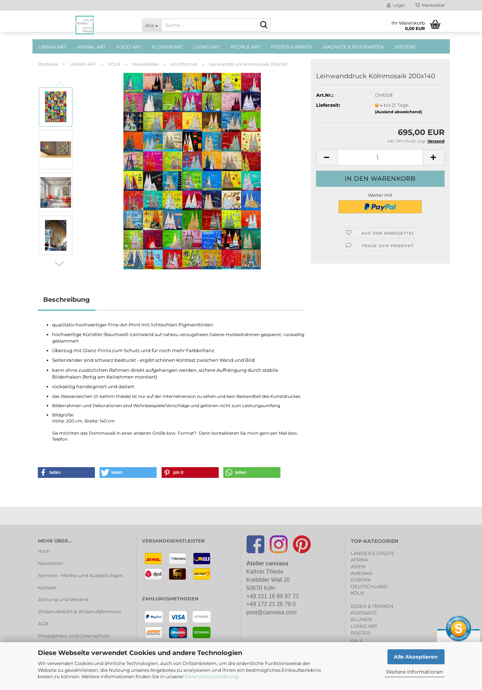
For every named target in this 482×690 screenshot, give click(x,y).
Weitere (405, 47)
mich (44, 551)
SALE (357, 641)
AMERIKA (361, 573)
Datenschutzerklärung (211, 676)
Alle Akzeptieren (416, 657)
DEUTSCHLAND (369, 586)
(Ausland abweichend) (398, 111)
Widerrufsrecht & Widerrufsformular (79, 611)
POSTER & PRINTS (291, 47)
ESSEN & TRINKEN (372, 606)
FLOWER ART (167, 47)
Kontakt (47, 587)
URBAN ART (52, 47)
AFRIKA (359, 559)
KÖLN (357, 593)
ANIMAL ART (91, 47)
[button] (59, 264)
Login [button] (396, 5)
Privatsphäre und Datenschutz (73, 636)
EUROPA (361, 579)
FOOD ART (128, 47)
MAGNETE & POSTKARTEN (353, 47)
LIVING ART (206, 47)
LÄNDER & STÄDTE (373, 553)
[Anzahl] (380, 157)
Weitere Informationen (414, 672)
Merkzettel (430, 5)
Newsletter (50, 563)
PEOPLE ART (245, 47)
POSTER (360, 633)
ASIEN (358, 566)
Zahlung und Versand (63, 599)
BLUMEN (361, 619)
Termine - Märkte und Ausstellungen (80, 575)
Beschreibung (66, 300)
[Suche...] (151, 25)
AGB (43, 623)
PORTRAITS (364, 613)
